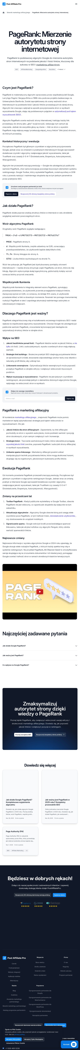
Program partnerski (65, 975)
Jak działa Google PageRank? (40, 646)
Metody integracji (14, 972)
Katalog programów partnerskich (14, 1010)
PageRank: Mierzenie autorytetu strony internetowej (50, 12)
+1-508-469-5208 (12, 1048)
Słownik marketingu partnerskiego (14, 1006)
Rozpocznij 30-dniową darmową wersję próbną (32, 895)
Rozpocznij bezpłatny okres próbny (50, 735)
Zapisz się (70, 398)
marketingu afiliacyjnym (48, 64)
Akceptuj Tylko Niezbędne (33, 1039)
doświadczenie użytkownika (62, 516)
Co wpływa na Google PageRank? (40, 665)
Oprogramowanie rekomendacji (40, 1011)
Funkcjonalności (14, 968)
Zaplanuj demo (59, 895)
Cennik (14, 963)
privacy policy (19, 1034)
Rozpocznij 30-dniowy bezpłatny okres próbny (38, 194)
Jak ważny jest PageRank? (40, 655)
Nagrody (66, 966)
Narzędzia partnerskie (40, 1015)
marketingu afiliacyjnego (25, 417)
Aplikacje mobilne (14, 976)
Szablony (14, 995)
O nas (66, 962)
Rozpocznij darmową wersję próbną (28, 1025)
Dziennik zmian (40, 971)
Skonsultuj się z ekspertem (55, 1025)
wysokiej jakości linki (15, 444)
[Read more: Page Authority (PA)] (20, 841)
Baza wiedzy (40, 962)
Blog (14, 991)
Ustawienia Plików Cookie (15, 1043)
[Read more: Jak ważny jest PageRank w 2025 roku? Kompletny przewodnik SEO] (59, 796)
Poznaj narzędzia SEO (23, 735)
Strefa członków (40, 966)
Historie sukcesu (65, 971)
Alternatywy (14, 980)
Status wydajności (40, 975)
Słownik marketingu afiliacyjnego (18, 12)
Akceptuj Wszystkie (13, 1039)
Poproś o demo (11, 194)
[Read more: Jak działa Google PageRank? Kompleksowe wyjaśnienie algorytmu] (20, 796)
